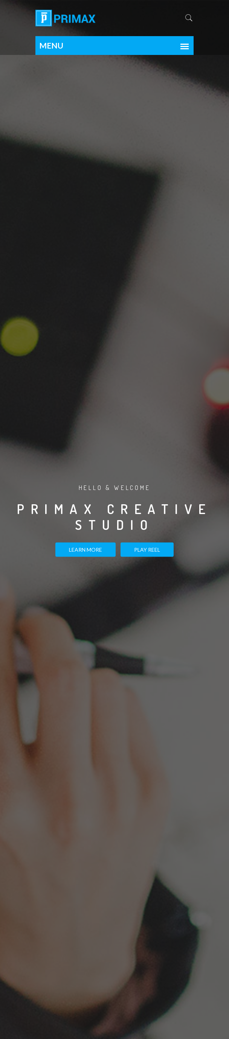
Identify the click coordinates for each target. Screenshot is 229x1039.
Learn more (85, 549)
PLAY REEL (147, 549)
